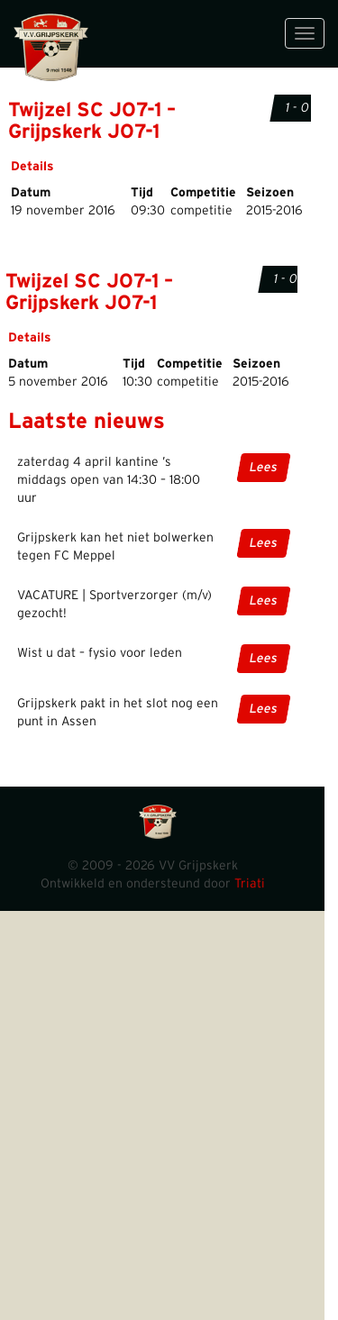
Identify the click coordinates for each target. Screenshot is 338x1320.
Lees (264, 467)
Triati (249, 884)
